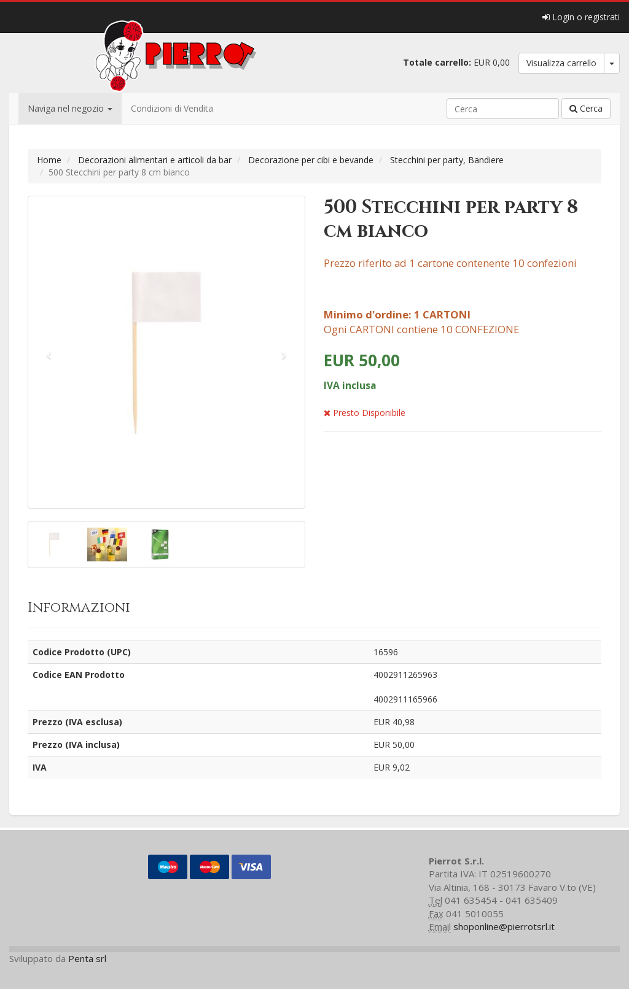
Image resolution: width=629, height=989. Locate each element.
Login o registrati (581, 17)
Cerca (586, 108)
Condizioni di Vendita (172, 108)
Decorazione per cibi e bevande (310, 160)
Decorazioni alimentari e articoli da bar (155, 160)
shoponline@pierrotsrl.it (504, 926)
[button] (49, 352)
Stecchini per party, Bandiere (447, 160)
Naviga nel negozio (70, 108)
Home (49, 160)
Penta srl (87, 958)
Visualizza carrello (561, 63)
